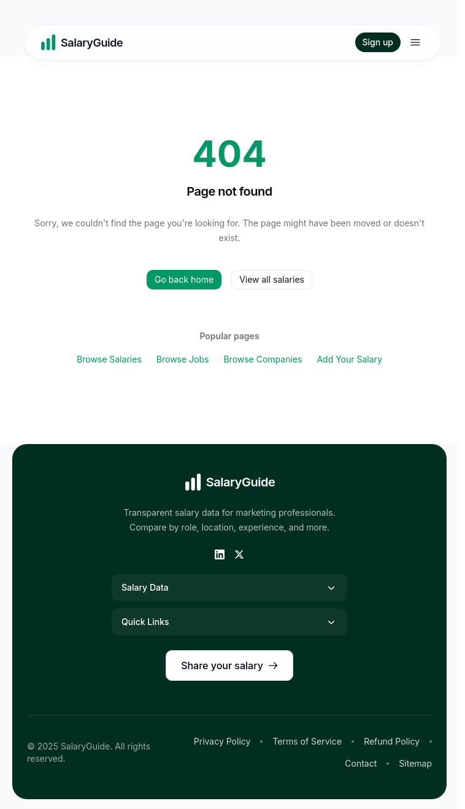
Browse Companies (262, 359)
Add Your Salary (349, 359)
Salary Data (229, 587)
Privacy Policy (222, 741)
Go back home (184, 279)
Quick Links (229, 622)
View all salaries (271, 279)
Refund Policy (392, 741)
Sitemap (415, 763)
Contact (361, 763)
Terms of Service (307, 741)
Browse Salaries (109, 359)
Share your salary (229, 665)
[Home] (81, 42)
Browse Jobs (182, 359)
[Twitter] (239, 554)
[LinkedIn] (220, 554)
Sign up (378, 42)
